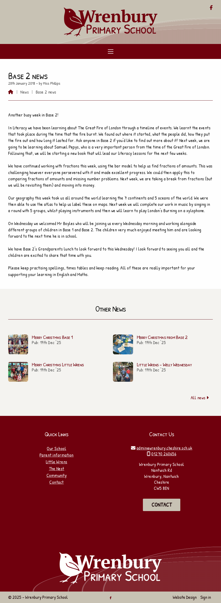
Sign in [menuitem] (205, 597)
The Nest (56, 468)
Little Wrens (56, 462)
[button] (110, 51)
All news (200, 398)
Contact (56, 482)
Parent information (57, 455)
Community (57, 475)
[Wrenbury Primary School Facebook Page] (211, 8)
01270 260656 (163, 454)
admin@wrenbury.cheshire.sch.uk (164, 448)
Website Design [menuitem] (185, 597)
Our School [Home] (56, 448)
